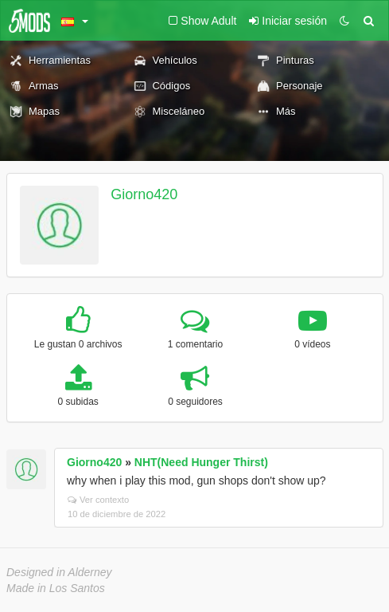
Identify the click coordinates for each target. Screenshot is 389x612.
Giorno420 (144, 194)
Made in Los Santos (55, 588)
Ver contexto (98, 499)
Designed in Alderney (59, 572)
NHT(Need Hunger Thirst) (201, 462)
